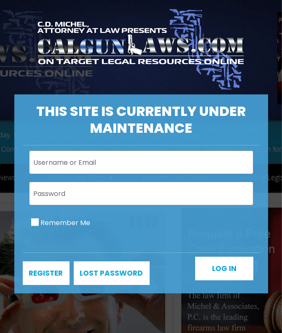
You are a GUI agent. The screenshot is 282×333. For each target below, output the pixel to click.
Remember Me (65, 223)
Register (46, 273)
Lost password (111, 273)
